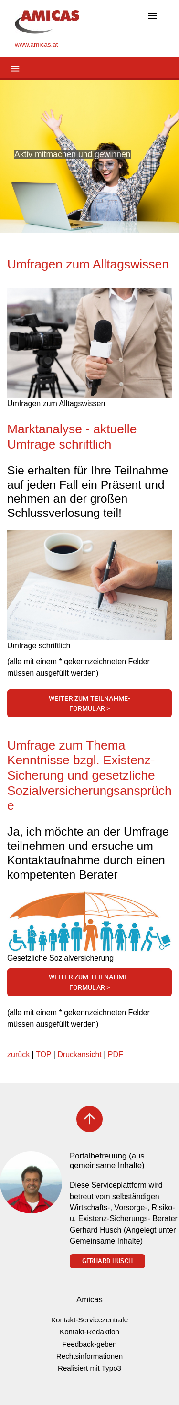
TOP (43, 1055)
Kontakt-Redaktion (89, 1332)
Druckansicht (79, 1055)
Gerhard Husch (107, 1260)
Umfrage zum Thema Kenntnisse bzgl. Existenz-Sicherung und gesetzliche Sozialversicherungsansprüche (89, 775)
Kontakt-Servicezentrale (89, 1320)
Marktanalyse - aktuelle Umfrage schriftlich (72, 436)
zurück (18, 1055)
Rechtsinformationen (89, 1356)
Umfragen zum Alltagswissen (88, 264)
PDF (115, 1055)
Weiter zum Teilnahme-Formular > (89, 703)
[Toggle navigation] (152, 16)
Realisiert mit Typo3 (89, 1368)
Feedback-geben (90, 1344)
